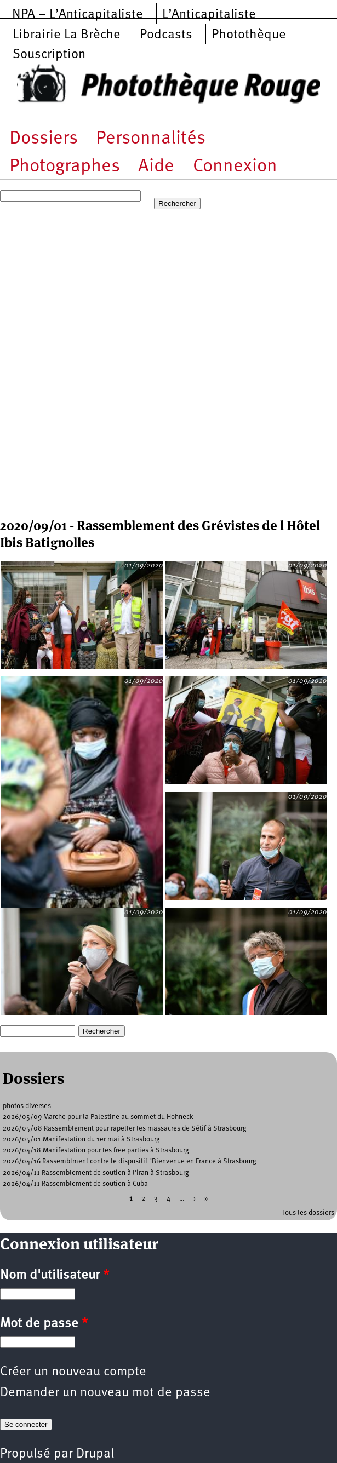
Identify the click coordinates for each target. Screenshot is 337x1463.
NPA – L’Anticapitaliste (77, 14)
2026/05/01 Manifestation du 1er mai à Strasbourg (81, 1139)
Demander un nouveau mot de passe (105, 1392)
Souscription (49, 54)
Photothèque (249, 35)
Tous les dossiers (308, 1213)
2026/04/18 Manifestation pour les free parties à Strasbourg (96, 1150)
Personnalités (150, 139)
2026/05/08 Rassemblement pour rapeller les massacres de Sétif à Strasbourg (125, 1128)
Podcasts (166, 35)
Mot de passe (44, 1323)
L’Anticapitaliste (209, 14)
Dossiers (43, 139)
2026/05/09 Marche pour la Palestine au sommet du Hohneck (98, 1117)
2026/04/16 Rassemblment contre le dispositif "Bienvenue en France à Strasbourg (129, 1161)
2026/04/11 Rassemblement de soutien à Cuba (75, 1183)
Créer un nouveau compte (73, 1372)
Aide (156, 167)
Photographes (64, 167)
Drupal (95, 1454)
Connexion (235, 167)
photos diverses (27, 1106)
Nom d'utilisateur (54, 1275)
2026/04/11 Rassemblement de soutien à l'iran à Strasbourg (96, 1173)
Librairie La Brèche (67, 35)
